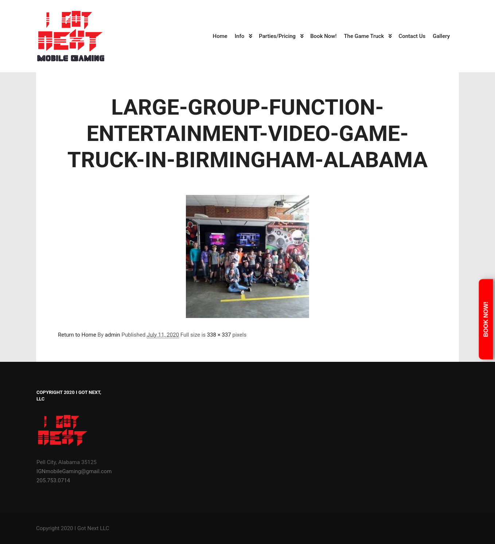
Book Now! (486, 319)
